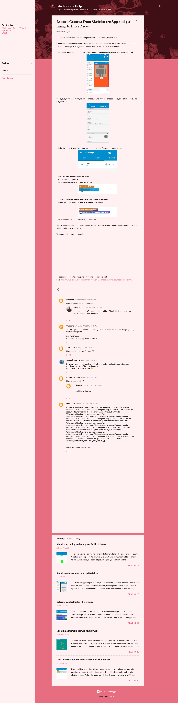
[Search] (160, 7)
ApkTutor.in (6, 30)
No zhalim (70, 404)
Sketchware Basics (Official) (14, 28)
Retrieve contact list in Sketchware (74, 601)
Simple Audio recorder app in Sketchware (78, 573)
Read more (133, 565)
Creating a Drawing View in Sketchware (77, 630)
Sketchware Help (69, 6)
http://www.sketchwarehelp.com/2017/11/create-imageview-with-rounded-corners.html (96, 280)
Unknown (70, 300)
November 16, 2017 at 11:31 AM (86, 326)
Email (4, 33)
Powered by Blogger (106, 692)
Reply (68, 321)
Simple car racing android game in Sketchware (81, 544)
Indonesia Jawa (73, 377)
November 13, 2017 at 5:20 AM (91, 307)
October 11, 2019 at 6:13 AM (92, 385)
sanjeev (77, 307)
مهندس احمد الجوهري (75, 360)
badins (112, 696)
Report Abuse (8, 78)
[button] (137, 21)
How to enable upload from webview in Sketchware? (84, 659)
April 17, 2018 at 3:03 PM (93, 360)
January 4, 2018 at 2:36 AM (85, 348)
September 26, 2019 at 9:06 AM (87, 404)
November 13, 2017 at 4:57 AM (85, 300)
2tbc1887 (70, 347)
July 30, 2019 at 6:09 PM (89, 377)
